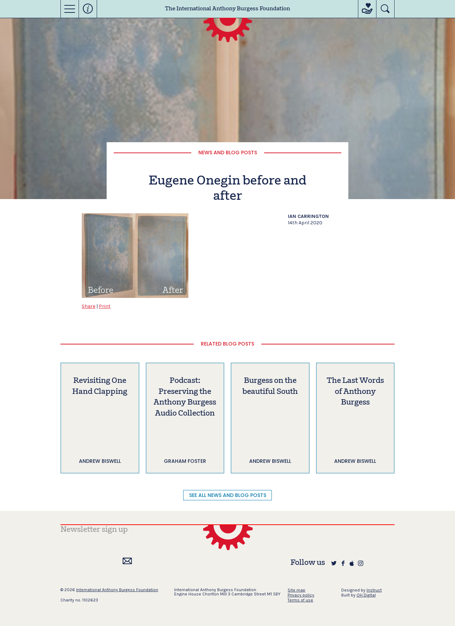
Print (105, 306)
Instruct (374, 590)
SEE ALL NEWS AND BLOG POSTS (227, 495)
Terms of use (300, 600)
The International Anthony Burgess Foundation (227, 9)
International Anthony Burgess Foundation (117, 589)
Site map (296, 590)
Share (88, 306)
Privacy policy (301, 595)
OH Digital (366, 595)
